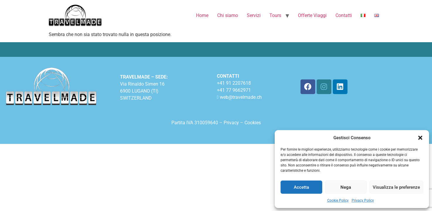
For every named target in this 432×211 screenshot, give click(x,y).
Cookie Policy (338, 200)
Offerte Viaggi (312, 15)
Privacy (232, 122)
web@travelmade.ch (241, 97)
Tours (275, 15)
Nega (345, 187)
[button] (420, 138)
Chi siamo (227, 15)
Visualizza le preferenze (396, 187)
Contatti (343, 15)
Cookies (252, 122)
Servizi (254, 15)
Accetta (301, 187)
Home (202, 15)
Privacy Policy (363, 200)
